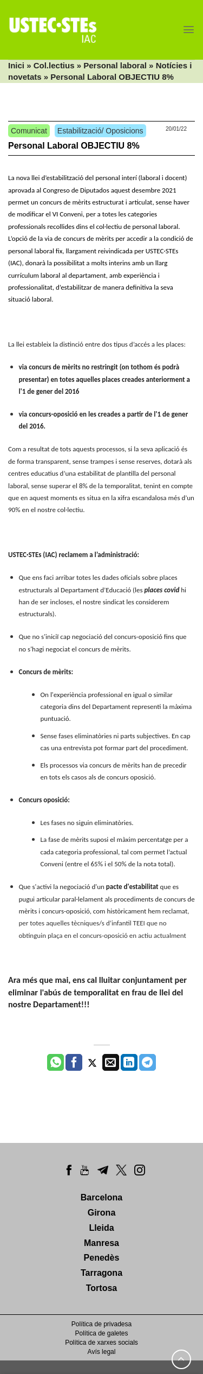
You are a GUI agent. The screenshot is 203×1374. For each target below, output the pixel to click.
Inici (16, 65)
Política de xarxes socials (101, 1342)
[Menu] (188, 29)
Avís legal (102, 1352)
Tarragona (101, 1272)
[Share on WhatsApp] (55, 1062)
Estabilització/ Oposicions (100, 130)
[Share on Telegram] (147, 1062)
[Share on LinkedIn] (129, 1062)
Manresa (101, 1243)
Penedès (102, 1257)
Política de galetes (101, 1333)
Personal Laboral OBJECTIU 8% (74, 145)
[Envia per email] (110, 1062)
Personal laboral (115, 65)
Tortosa (101, 1288)
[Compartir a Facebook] (74, 1062)
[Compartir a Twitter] (92, 1062)
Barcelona (101, 1197)
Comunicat (29, 130)
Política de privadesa (101, 1324)
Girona (102, 1212)
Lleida (101, 1227)
